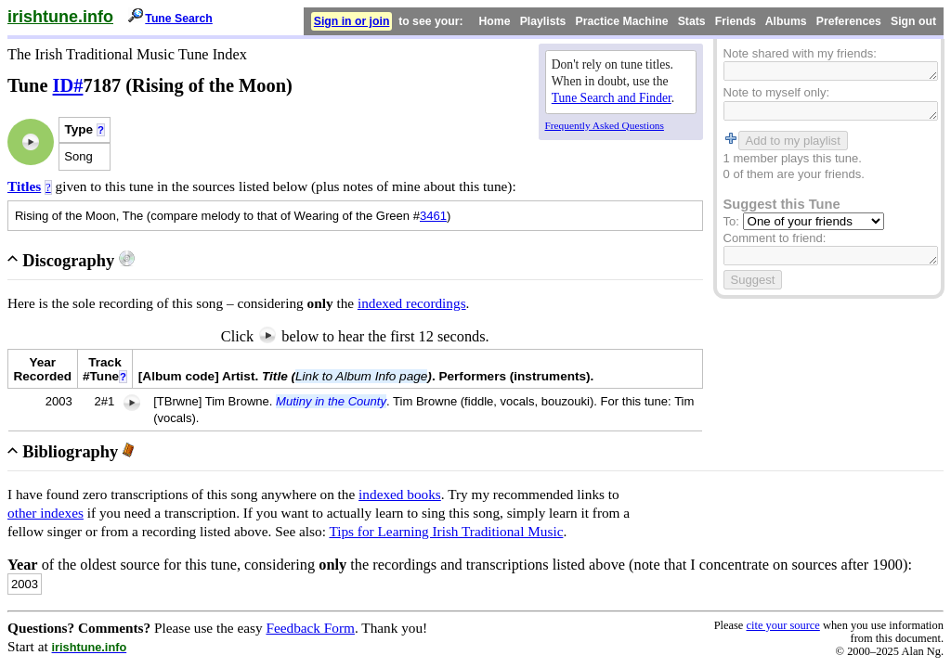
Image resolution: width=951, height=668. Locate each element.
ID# (68, 85)
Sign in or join (352, 21)
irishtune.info (60, 16)
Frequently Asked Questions (604, 125)
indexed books (399, 494)
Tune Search (179, 18)
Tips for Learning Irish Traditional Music (446, 531)
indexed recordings (412, 303)
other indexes (45, 512)
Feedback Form (310, 628)
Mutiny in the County (331, 401)
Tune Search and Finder (611, 98)
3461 (433, 216)
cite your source (782, 625)
